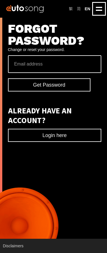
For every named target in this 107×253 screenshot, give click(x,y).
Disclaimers (13, 246)
